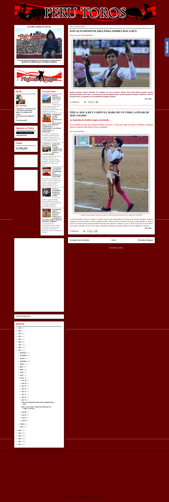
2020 (20, 342)
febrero (22, 424)
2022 (20, 336)
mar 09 (24, 412)
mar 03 (24, 418)
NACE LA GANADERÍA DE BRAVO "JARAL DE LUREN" (56, 192)
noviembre (23, 355)
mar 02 (24, 420)
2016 (20, 430)
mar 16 (24, 397)
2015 (20, 433)
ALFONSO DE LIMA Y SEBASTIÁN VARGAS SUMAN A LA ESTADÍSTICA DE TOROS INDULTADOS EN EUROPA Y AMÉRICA (52, 216)
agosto (22, 364)
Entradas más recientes (79, 240)
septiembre (23, 361)
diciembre (23, 353)
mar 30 (24, 380)
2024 (20, 331)
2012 (20, 441)
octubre (22, 358)
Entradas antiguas (145, 240)
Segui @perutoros (21, 135)
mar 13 (24, 400)
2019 (20, 345)
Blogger (100, 497)
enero (22, 427)
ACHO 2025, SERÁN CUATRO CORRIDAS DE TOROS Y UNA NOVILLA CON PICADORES (52, 149)
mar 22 (24, 391)
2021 (20, 339)
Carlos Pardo (22, 106)
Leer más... (149, 99)
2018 (20, 347)
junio (22, 369)
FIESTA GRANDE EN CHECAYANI (56, 97)
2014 (20, 436)
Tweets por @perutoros (23, 316)
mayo (22, 372)
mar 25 (24, 386)
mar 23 (24, 389)
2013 (20, 439)
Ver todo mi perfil (21, 120)
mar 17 (24, 394)
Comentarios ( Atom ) (116, 248)
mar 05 (24, 415)
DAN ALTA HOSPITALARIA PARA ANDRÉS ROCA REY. (103, 31)
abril (21, 375)
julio (21, 367)
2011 (19, 444)
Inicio (114, 240)
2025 (20, 328)
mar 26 (24, 383)
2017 (20, 350)
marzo (22, 378)
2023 (20, 333)
